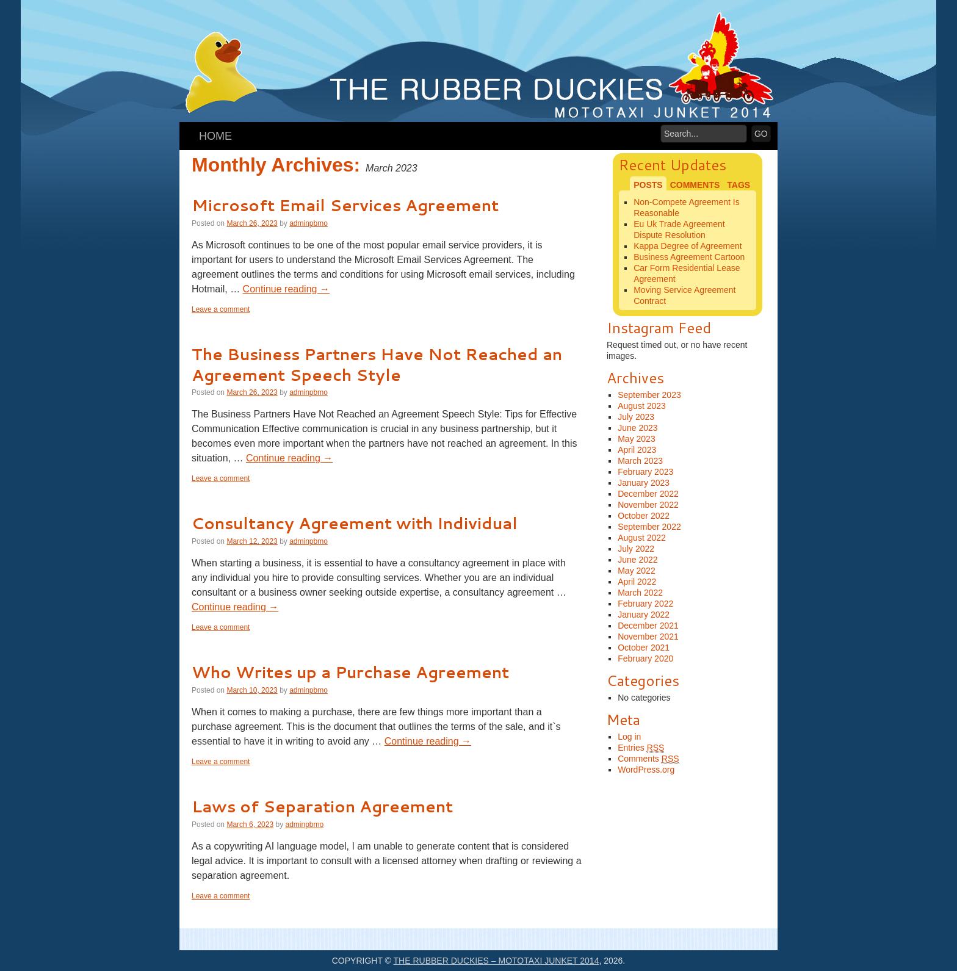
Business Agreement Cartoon (689, 257)
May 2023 (636, 439)
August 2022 (642, 538)
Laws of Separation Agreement (322, 806)
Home (215, 136)
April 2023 (637, 450)
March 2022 (640, 592)
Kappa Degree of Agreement (688, 246)
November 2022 (648, 505)
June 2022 (637, 560)
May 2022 (636, 571)
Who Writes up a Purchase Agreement (350, 672)
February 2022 (645, 603)
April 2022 (637, 582)
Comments (648, 759)
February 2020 (645, 658)
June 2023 (637, 428)
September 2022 (649, 527)
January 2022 (644, 614)
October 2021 (644, 647)
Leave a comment (221, 309)
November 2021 (648, 636)
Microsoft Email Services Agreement (345, 205)
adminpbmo (308, 223)
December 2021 (648, 625)
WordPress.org (646, 769)
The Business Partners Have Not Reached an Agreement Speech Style (377, 364)
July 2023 (636, 417)
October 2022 (644, 516)
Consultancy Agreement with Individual (355, 523)
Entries (641, 748)
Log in (629, 737)
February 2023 (645, 472)
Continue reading (286, 289)
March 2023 (640, 461)
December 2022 (648, 494)
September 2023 (649, 395)
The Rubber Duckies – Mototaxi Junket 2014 (496, 961)
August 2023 (642, 406)
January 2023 (644, 483)
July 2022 (636, 549)
